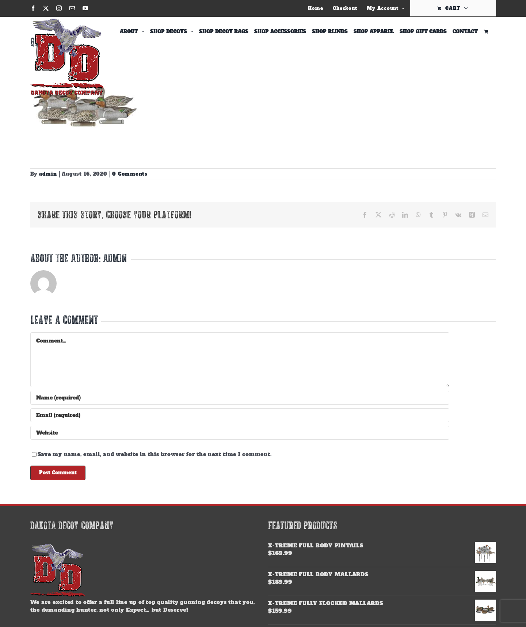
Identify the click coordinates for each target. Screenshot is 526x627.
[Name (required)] (240, 398)
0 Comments (130, 174)
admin (48, 174)
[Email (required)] (240, 415)
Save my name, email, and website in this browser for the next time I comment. (155, 454)
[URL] (240, 433)
